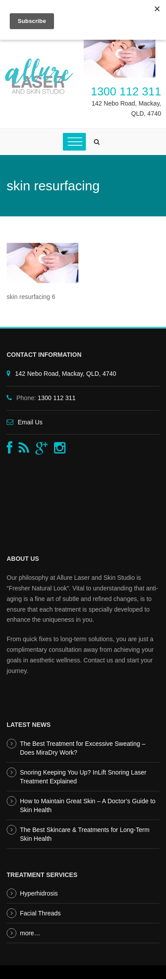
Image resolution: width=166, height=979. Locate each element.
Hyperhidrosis (39, 893)
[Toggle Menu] (74, 141)
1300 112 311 (126, 91)
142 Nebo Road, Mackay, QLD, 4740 (65, 373)
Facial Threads (40, 913)
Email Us (30, 422)
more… (30, 933)
